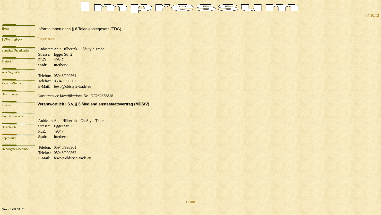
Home (190, 202)
